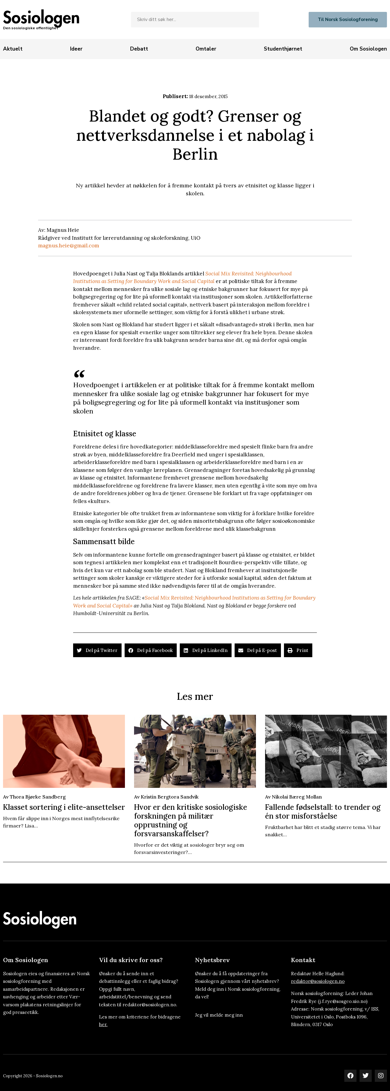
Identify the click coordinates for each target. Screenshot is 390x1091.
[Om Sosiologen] (368, 49)
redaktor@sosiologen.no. (149, 1005)
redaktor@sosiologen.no (318, 981)
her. (103, 1024)
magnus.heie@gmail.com (68, 245)
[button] (97, 650)
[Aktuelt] (13, 49)
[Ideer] (76, 49)
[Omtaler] (206, 49)
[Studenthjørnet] (283, 49)
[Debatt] (139, 49)
